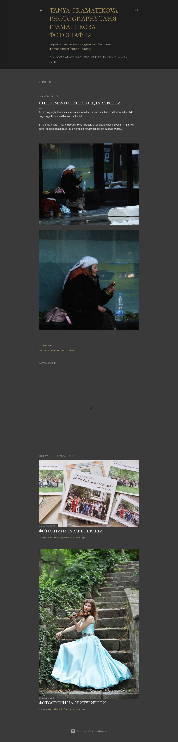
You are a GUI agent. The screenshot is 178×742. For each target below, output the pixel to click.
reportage (70, 350)
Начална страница (65, 56)
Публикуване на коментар (69, 537)
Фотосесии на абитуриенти (72, 702)
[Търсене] (137, 9)
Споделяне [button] (45, 345)
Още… (122, 56)
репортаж (57, 350)
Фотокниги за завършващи (71, 531)
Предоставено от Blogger (89, 731)
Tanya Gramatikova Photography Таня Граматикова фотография (83, 22)
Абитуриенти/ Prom (99, 56)
